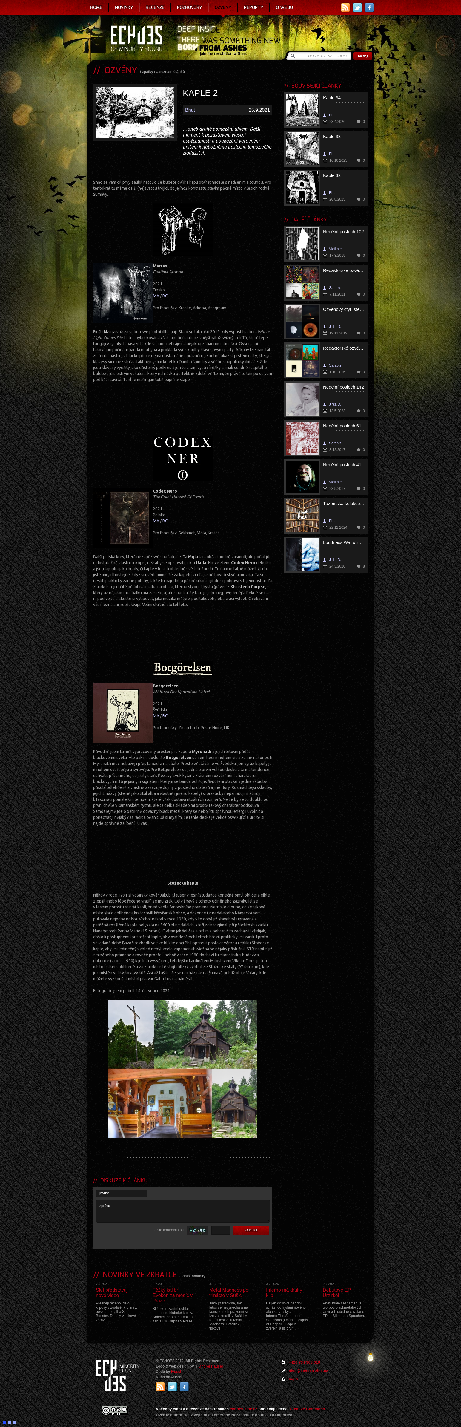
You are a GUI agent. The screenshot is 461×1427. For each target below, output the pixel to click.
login (293, 1379)
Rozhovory (189, 7)
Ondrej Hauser (211, 1366)
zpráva (183, 1211)
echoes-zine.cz (243, 1409)
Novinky (124, 7)
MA (156, 295)
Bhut (190, 110)
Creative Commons (307, 1409)
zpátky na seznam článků (163, 72)
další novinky (193, 1276)
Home (96, 7)
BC (165, 295)
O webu (284, 7)
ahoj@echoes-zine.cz (308, 1370)
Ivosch (176, 1372)
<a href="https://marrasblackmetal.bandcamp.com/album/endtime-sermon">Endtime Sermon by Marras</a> (182, 400)
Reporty (253, 7)
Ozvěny (223, 7)
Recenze (155, 7)
